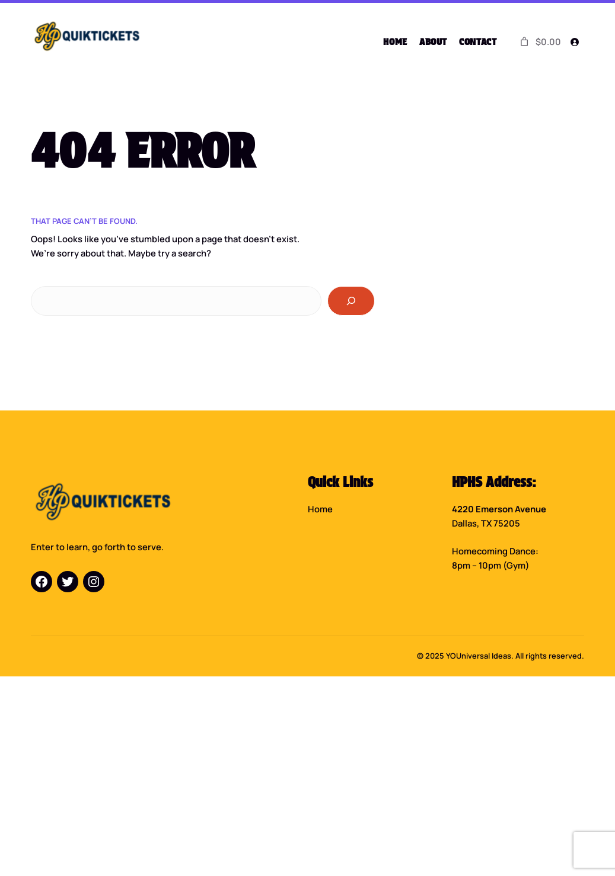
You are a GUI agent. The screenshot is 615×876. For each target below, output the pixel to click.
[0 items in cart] (540, 42)
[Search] (350, 301)
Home (320, 509)
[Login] (574, 42)
